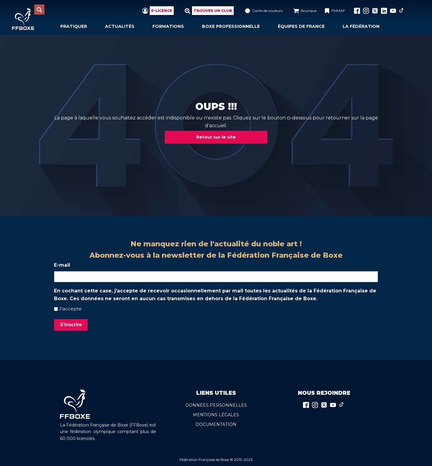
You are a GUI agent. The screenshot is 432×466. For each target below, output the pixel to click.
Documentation (216, 424)
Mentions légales (216, 415)
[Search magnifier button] (39, 9)
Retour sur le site (216, 137)
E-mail (62, 265)
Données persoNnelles (216, 405)
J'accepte (70, 309)
